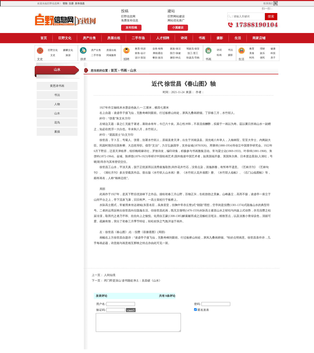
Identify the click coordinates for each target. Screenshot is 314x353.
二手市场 (138, 38)
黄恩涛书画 (57, 85)
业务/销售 (158, 48)
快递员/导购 (192, 57)
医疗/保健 (175, 53)
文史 (52, 55)
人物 (57, 104)
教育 (251, 48)
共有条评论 (167, 295)
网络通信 (158, 53)
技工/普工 (193, 53)
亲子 (273, 57)
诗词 (184, 38)
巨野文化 (64, 38)
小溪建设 (178, 27)
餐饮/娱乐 (158, 57)
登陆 (65, 3)
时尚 (251, 57)
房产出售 (89, 38)
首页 (43, 38)
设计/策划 (140, 57)
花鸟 (57, 122)
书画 (202, 38)
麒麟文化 (68, 50)
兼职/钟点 (175, 57)
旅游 (68, 55)
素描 (57, 131)
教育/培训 (140, 48)
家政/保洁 (175, 48)
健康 (273, 48)
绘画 (219, 55)
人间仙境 (109, 275)
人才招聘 (162, 38)
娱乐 (262, 53)
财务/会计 (140, 53)
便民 (262, 57)
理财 (262, 48)
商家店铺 (258, 38)
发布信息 (80, 3)
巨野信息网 (66, 19)
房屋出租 (113, 38)
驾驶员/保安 (192, 48)
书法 (230, 49)
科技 (273, 53)
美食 (251, 53)
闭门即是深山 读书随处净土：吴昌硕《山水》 (133, 280)
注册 (71, 3)
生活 (237, 38)
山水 (57, 113)
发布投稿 (131, 27)
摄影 (220, 38)
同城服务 (111, 55)
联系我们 (268, 3)
